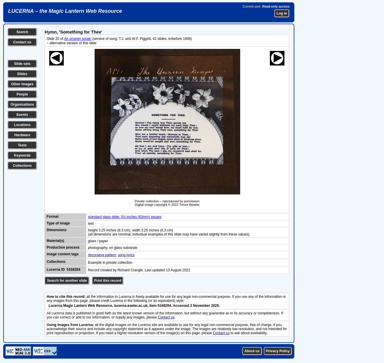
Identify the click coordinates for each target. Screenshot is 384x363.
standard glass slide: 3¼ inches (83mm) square (124, 217)
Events (22, 115)
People (22, 94)
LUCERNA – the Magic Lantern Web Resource (65, 11)
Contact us (22, 42)
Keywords (22, 155)
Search (22, 32)
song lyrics (126, 255)
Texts (22, 145)
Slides (22, 74)
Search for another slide (67, 281)
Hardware (22, 135)
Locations (22, 125)
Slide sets (22, 64)
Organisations (22, 104)
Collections (22, 166)
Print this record (107, 281)
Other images (22, 84)
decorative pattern (102, 255)
